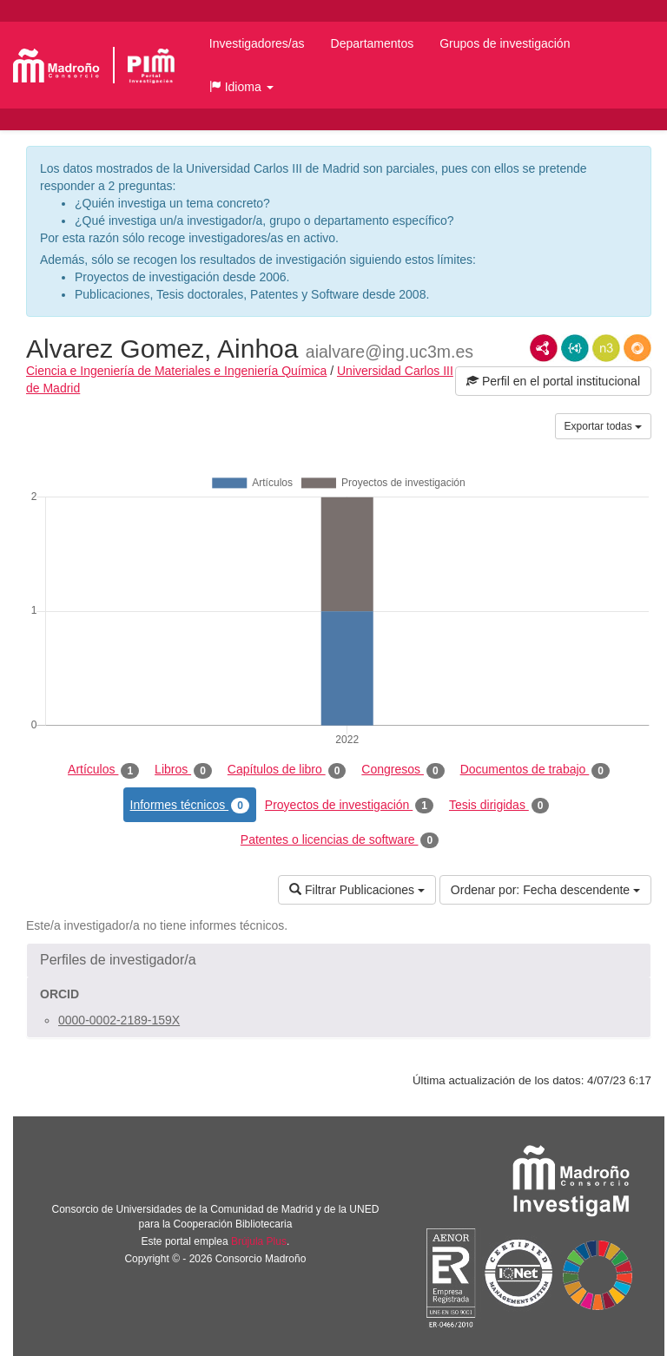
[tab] (338, 960)
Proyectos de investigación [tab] (349, 805)
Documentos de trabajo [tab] (535, 770)
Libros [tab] (183, 770)
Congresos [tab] (402, 770)
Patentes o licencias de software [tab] (340, 840)
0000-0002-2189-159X (119, 1020)
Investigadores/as (257, 43)
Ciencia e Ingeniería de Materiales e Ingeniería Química (176, 371)
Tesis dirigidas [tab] (499, 805)
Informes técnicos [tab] (189, 805)
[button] (241, 87)
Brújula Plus (259, 1241)
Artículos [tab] (103, 770)
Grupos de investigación (504, 43)
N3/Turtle (606, 348)
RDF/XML (544, 348)
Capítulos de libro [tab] (287, 770)
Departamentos (372, 43)
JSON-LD (575, 348)
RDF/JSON (637, 348)
